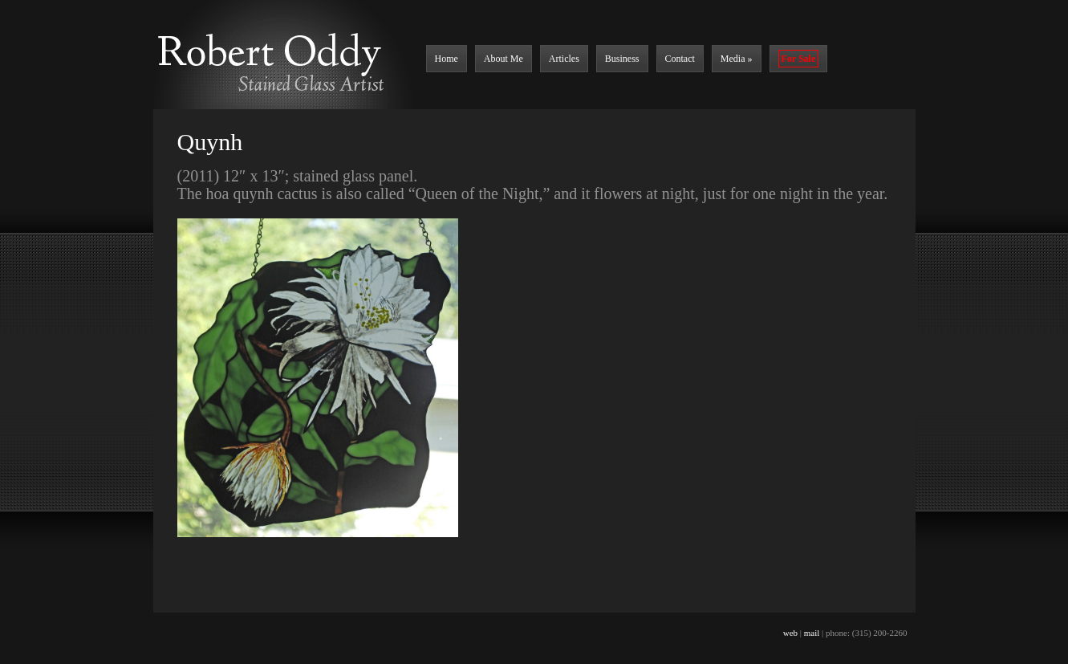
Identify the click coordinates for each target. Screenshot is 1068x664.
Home (446, 58)
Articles (564, 58)
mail (812, 633)
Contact (680, 58)
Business (622, 58)
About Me (503, 58)
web (790, 633)
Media (737, 58)
